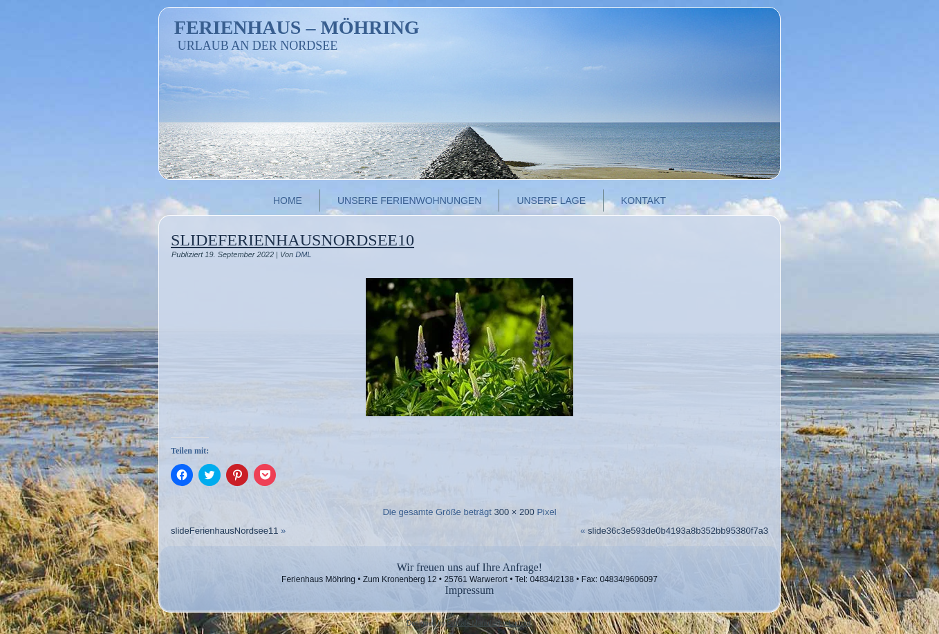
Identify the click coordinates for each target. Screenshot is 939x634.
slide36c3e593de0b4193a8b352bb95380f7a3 (678, 530)
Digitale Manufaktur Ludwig (488, 623)
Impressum (469, 590)
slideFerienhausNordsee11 (224, 530)
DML (303, 254)
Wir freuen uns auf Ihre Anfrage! (469, 567)
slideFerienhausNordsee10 (292, 240)
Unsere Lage (551, 200)
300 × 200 (514, 512)
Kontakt (643, 200)
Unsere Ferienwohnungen (409, 200)
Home (287, 200)
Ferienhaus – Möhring (297, 27)
